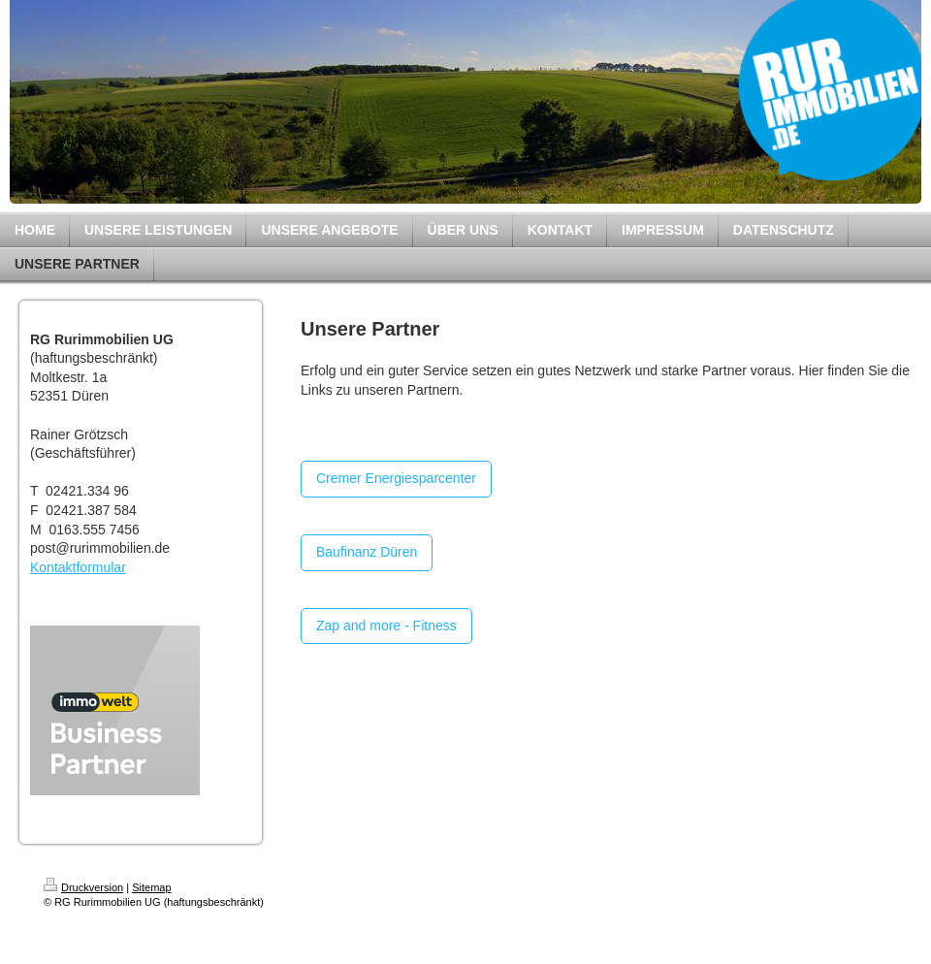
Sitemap (151, 887)
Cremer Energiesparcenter (396, 478)
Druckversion (83, 887)
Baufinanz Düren (366, 552)
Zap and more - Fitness (386, 625)
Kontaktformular (78, 567)
